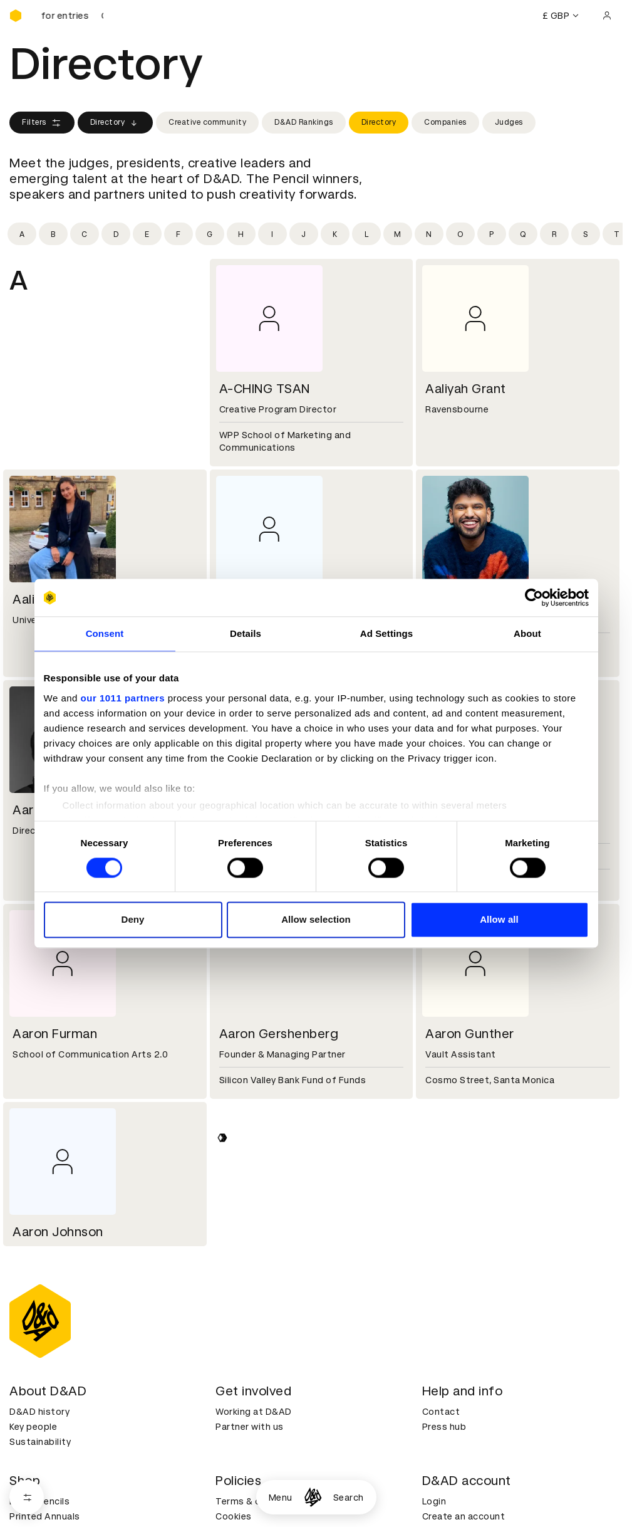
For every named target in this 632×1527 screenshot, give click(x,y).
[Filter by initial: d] (116, 233)
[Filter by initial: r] (554, 233)
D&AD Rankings (303, 122)
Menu (281, 1498)
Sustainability (40, 1442)
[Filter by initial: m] (397, 233)
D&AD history (39, 1412)
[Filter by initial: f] (178, 233)
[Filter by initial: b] (53, 233)
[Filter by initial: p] (491, 233)
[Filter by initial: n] (429, 233)
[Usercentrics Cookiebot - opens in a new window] (534, 597)
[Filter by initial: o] (460, 233)
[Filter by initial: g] (209, 233)
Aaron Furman (55, 1033)
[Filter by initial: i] (272, 233)
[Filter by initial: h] (241, 233)
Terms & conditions (259, 1501)
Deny (132, 920)
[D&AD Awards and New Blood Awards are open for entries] (72, 15)
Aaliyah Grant (465, 388)
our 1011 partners (123, 698)
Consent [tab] (105, 633)
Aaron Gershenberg (279, 1033)
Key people (33, 1427)
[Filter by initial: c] (84, 233)
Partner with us (249, 1427)
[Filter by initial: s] (585, 233)
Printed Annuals (44, 1516)
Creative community (207, 122)
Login (434, 1501)
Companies (445, 122)
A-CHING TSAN (264, 388)
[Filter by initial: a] (22, 233)
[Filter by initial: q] (523, 233)
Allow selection (316, 920)
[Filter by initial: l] (366, 233)
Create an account (463, 1516)
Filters (42, 123)
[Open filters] (26, 1497)
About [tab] (527, 633)
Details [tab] (245, 633)
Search (348, 1498)
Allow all (499, 920)
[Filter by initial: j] (303, 233)
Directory (115, 123)
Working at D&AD (253, 1412)
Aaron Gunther (469, 1033)
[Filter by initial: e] (147, 233)
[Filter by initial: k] (335, 233)
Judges (509, 122)
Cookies (233, 1516)
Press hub (444, 1427)
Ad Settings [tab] (386, 633)
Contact (441, 1412)
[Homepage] (313, 1497)
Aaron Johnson (58, 1231)
